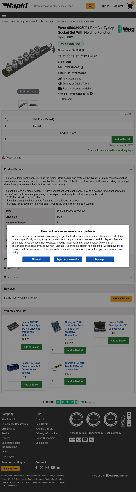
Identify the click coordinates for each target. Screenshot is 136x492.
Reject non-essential (67, 259)
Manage (99, 259)
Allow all (36, 259)
